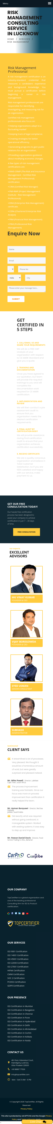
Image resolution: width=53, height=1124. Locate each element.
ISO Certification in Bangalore (20, 1010)
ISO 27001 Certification (18, 966)
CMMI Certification (16, 974)
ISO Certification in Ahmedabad (21, 1029)
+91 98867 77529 (18, 1069)
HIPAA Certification (16, 970)
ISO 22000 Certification (18, 963)
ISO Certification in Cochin (19, 1033)
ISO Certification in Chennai (20, 1013)
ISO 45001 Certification (18, 959)
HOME (10, 39)
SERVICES (24, 39)
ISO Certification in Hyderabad (21, 1021)
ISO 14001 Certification (18, 955)
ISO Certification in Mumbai (20, 1006)
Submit (16, 299)
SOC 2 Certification (16, 978)
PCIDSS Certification (16, 982)
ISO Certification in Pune (18, 1017)
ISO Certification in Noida (19, 1040)
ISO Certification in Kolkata (19, 1036)
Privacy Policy (26, 1109)
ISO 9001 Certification (17, 951)
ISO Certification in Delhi (18, 1025)
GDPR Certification (15, 985)
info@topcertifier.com (20, 1074)
